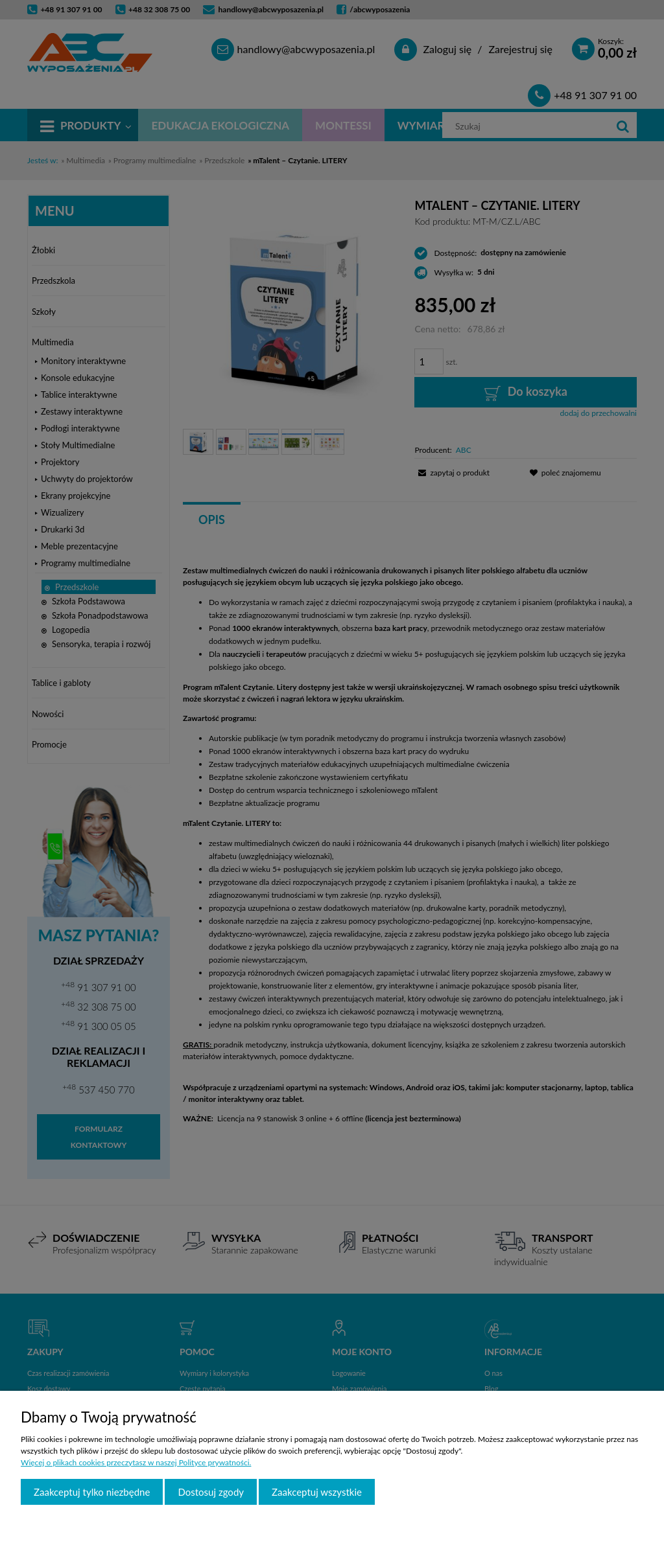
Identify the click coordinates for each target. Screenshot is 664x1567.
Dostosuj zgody (211, 1492)
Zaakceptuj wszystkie (317, 1492)
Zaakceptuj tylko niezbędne (92, 1492)
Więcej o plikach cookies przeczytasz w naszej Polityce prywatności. (136, 1462)
